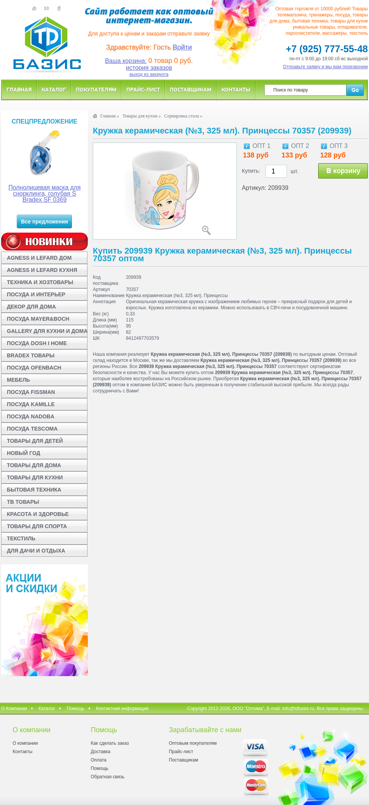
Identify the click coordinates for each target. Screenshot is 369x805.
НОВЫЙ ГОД (23, 453)
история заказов (149, 67)
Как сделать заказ (110, 743)
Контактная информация (122, 708)
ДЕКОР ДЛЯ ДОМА (31, 307)
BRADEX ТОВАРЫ (31, 355)
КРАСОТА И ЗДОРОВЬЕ (38, 514)
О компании (25, 743)
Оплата (98, 760)
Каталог (54, 89)
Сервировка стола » (183, 116)
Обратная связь (107, 776)
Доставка (100, 751)
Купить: (251, 171)
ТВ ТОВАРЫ (23, 502)
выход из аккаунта (148, 74)
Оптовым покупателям (193, 743)
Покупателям (96, 89)
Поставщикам (191, 89)
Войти (182, 47)
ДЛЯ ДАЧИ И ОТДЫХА (36, 551)
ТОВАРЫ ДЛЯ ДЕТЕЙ (35, 441)
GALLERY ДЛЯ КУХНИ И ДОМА (47, 331)
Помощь (75, 708)
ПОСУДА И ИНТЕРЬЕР (36, 294)
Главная (19, 89)
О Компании (14, 708)
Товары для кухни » (142, 116)
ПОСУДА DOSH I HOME (37, 343)
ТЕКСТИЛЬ (21, 538)
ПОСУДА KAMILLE (31, 404)
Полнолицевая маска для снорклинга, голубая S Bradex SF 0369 (44, 193)
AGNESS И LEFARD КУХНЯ (42, 270)
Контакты (236, 89)
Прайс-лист (143, 89)
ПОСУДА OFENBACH (34, 368)
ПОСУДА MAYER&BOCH (38, 319)
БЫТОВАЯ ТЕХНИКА (34, 490)
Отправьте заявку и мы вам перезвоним (325, 66)
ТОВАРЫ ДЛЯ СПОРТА (37, 526)
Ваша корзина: (126, 61)
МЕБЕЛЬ (18, 380)
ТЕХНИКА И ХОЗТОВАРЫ (40, 282)
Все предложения (44, 222)
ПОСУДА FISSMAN (31, 392)
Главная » (109, 116)
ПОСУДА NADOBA (30, 416)
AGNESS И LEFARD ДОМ (39, 258)
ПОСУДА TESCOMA (32, 429)
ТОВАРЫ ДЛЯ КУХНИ (35, 477)
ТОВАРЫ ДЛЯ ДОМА (34, 465)
